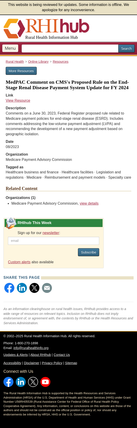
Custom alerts (19, 262)
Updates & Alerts (15, 355)
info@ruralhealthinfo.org (31, 348)
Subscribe (88, 252)
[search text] (70, 48)
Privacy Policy (52, 363)
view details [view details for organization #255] (89, 203)
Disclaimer (31, 363)
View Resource (18, 100)
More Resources (21, 71)
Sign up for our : (39, 233)
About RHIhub (40, 355)
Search (126, 48)
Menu (10, 48)
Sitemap (71, 363)
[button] (9, 288)
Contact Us (62, 355)
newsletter (50, 233)
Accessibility (12, 363)
